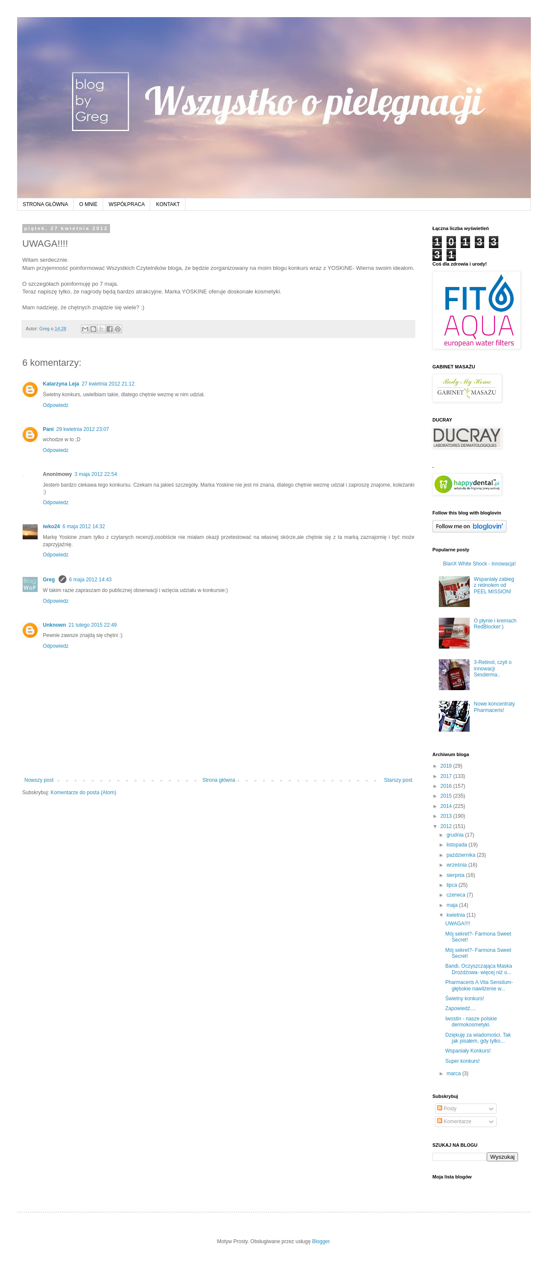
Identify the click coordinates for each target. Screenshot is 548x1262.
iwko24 (51, 526)
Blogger (321, 1241)
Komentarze (454, 1121)
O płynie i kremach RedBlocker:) (495, 624)
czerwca (457, 895)
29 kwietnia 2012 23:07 (82, 429)
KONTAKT (168, 204)
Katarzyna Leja (61, 384)
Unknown (54, 625)
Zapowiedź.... (460, 1008)
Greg (49, 580)
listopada (457, 845)
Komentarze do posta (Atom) (83, 792)
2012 (447, 826)
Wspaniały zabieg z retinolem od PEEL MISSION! (494, 585)
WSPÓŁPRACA (127, 204)
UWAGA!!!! (457, 924)
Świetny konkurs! (464, 999)
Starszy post (398, 780)
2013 (447, 816)
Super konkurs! (462, 1061)
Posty (446, 1109)
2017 (447, 776)
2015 (447, 796)
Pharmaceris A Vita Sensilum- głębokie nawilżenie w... (479, 985)
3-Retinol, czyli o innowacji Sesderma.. (493, 668)
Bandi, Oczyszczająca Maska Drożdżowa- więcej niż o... (478, 969)
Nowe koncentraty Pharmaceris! (494, 707)
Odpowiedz (55, 405)
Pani (48, 429)
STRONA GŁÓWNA (45, 204)
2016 (447, 786)
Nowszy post (39, 780)
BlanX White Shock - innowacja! (479, 564)
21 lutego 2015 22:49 (92, 625)
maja (453, 905)
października (462, 855)
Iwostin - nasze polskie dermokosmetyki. (471, 1022)
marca (454, 1074)
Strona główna (219, 780)
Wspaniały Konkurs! (468, 1051)
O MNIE (88, 204)
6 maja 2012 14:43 (90, 580)
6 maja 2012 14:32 (84, 526)
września (457, 865)
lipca (453, 885)
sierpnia (456, 875)
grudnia (456, 835)
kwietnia (457, 915)
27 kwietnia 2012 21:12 (108, 384)
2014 (447, 806)
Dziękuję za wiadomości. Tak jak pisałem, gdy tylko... (478, 1038)
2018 (447, 766)
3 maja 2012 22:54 (95, 474)
